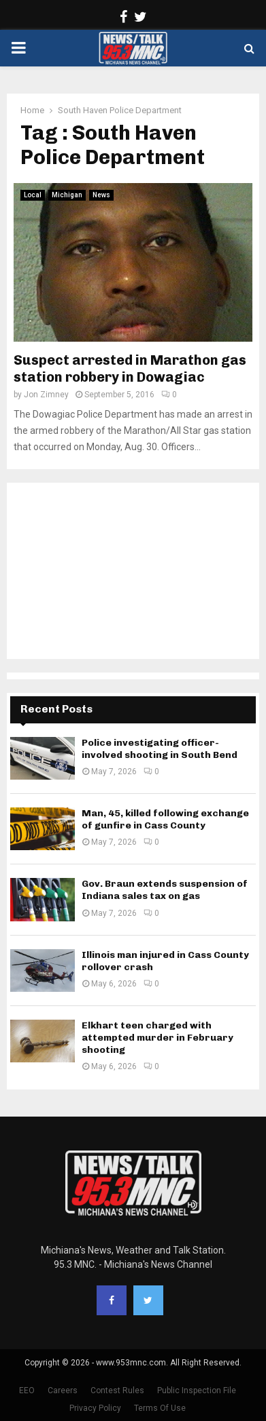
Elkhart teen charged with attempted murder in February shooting (157, 1038)
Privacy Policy (95, 1408)
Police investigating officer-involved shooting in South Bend (159, 749)
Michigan (67, 195)
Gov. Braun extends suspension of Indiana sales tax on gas (165, 890)
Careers (63, 1390)
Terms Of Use (160, 1408)
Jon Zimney (46, 394)
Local (32, 195)
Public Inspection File (196, 1390)
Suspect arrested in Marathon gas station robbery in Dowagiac (130, 368)
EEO (27, 1390)
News (101, 195)
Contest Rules (117, 1390)
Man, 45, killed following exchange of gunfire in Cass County (165, 819)
